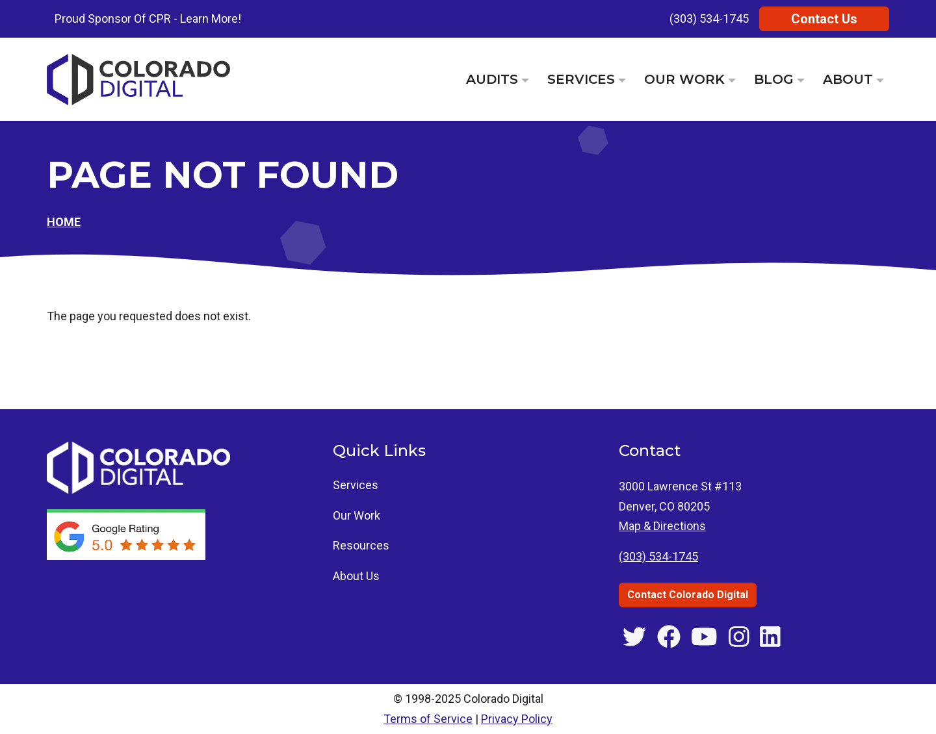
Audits (492, 79)
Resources (361, 545)
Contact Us (824, 19)
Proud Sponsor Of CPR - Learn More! (148, 18)
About (848, 79)
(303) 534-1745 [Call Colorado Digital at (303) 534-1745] (658, 556)
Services (581, 79)
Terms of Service (428, 719)
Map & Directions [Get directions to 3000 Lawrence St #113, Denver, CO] (662, 526)
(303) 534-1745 (709, 18)
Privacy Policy (516, 719)
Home (64, 222)
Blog (774, 79)
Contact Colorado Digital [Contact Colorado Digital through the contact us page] (687, 594)
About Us (356, 576)
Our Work (684, 79)
